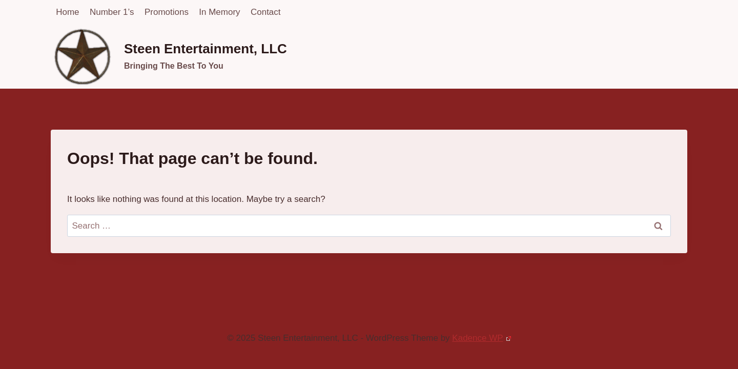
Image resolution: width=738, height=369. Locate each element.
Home (67, 12)
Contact (266, 12)
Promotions (167, 12)
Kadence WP (481, 338)
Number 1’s (112, 12)
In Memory (219, 12)
